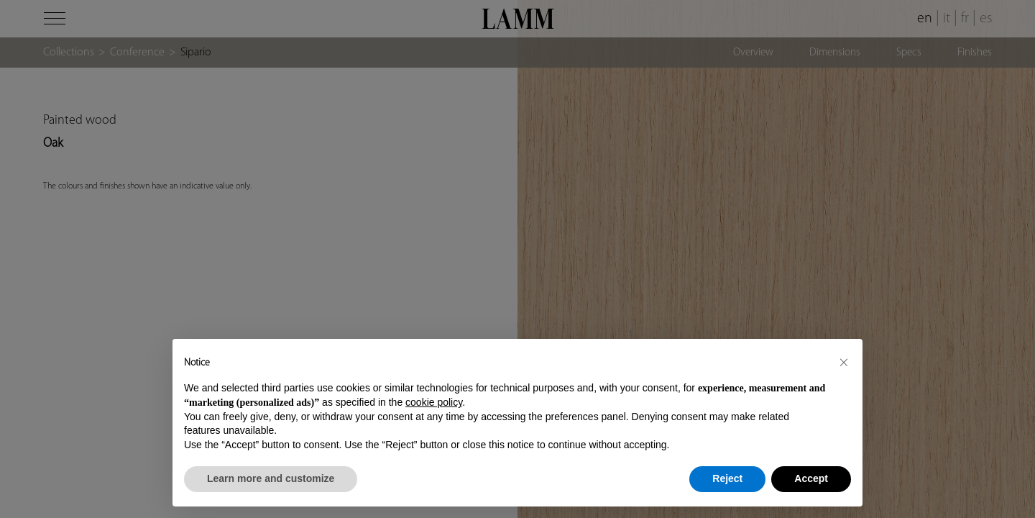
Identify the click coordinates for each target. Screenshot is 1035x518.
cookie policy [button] (433, 402)
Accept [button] (811, 478)
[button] (843, 361)
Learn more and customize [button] (270, 478)
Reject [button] (727, 478)
